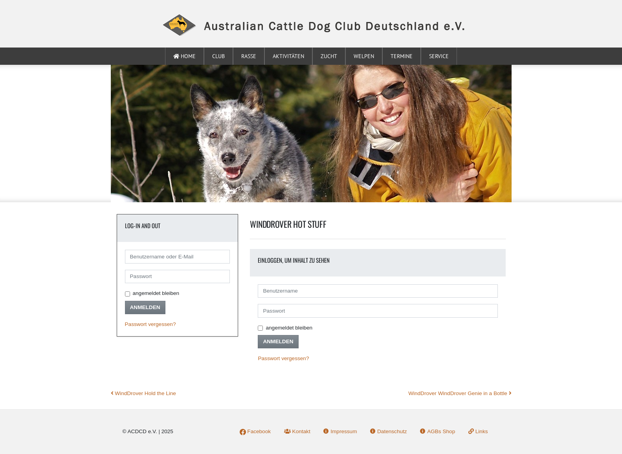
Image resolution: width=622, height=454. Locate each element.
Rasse (248, 56)
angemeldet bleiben (156, 293)
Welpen (364, 56)
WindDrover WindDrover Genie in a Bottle (459, 393)
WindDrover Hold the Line (143, 393)
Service (439, 56)
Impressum (340, 431)
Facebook (255, 431)
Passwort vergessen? (150, 324)
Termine (402, 56)
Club (218, 56)
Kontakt (297, 431)
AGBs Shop (437, 431)
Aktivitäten (288, 56)
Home (184, 56)
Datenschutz (388, 431)
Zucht (329, 56)
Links (478, 431)
